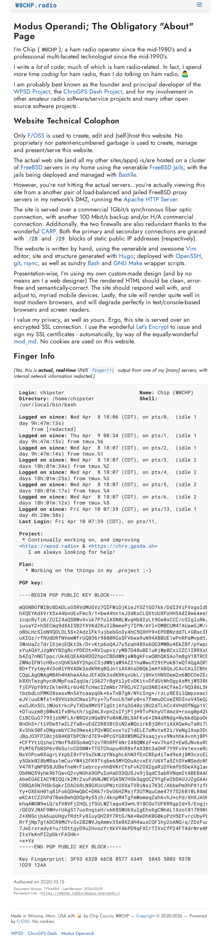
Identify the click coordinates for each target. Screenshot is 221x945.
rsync (31, 263)
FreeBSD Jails (166, 167)
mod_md (25, 341)
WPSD (17, 933)
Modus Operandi (77, 933)
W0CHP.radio (36, 5)
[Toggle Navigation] (200, 5)
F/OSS (36, 135)
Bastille (127, 174)
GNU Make (128, 263)
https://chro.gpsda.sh (123, 546)
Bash (94, 263)
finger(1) (103, 370)
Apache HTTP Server (150, 199)
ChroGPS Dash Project (92, 91)
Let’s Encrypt (152, 326)
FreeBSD (31, 167)
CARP (48, 231)
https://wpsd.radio (49, 546)
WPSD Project (32, 91)
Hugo (126, 255)
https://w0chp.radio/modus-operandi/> (80, 893)
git (17, 263)
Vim (191, 248)
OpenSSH (188, 255)
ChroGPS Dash (42, 933)
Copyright (145, 915)
